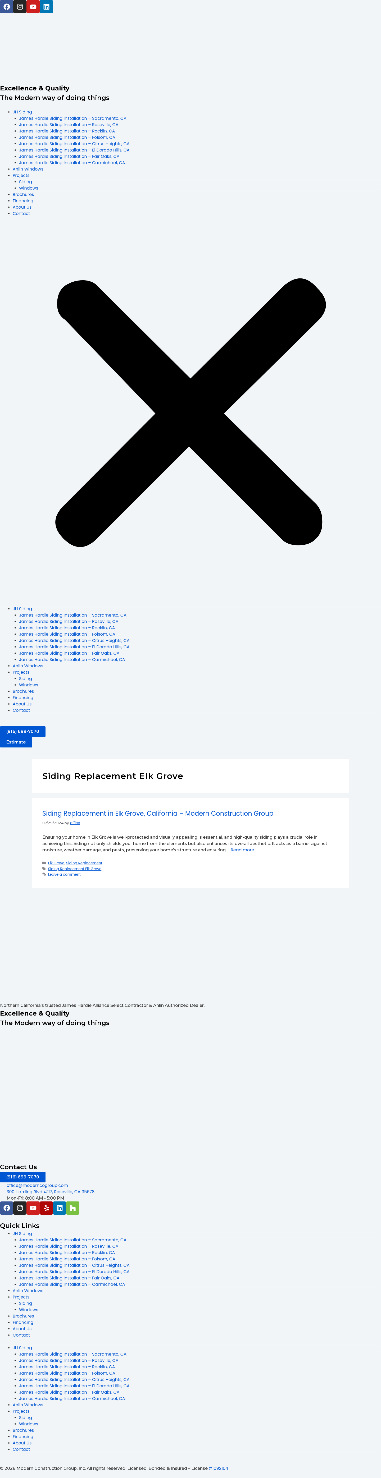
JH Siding (22, 112)
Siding (25, 182)
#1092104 (218, 1468)
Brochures (23, 194)
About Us (22, 207)
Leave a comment (64, 874)
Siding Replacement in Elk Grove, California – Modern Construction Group (158, 813)
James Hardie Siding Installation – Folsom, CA (67, 137)
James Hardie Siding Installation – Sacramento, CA (72, 118)
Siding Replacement (84, 863)
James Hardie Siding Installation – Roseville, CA (69, 125)
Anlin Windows (28, 169)
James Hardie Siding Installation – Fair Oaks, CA (69, 156)
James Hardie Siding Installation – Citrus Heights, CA (74, 144)
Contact (21, 213)
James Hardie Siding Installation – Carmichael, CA (72, 163)
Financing (23, 201)
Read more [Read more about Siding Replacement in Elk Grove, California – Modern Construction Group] (242, 850)
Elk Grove (56, 863)
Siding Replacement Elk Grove (75, 868)
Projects (21, 175)
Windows (28, 188)
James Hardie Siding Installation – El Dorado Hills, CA (74, 150)
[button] (190, 414)
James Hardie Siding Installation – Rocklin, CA (67, 131)
